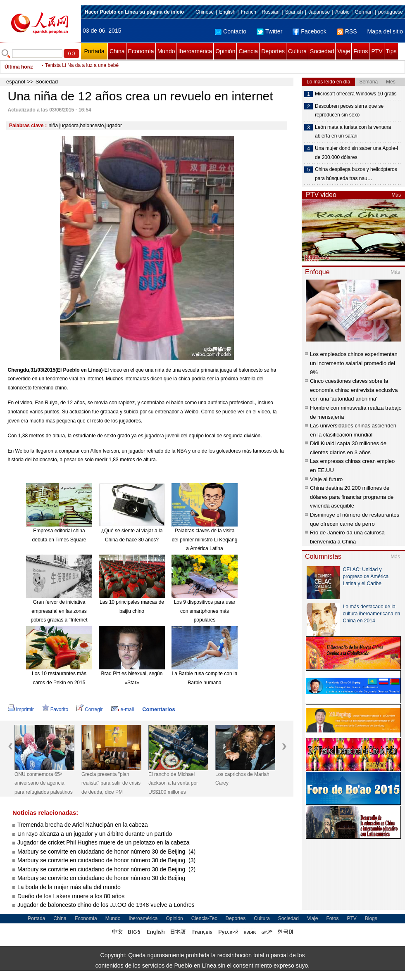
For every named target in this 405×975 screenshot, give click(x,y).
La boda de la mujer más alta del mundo (69, 887)
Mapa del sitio (385, 31)
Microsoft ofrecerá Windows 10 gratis (355, 94)
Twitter (269, 31)
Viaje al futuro (326, 479)
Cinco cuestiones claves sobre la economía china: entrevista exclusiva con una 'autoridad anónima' (354, 390)
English (227, 12)
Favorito (55, 709)
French (248, 12)
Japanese (319, 12)
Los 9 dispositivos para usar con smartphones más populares (205, 611)
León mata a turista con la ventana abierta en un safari (353, 131)
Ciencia (248, 51)
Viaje (343, 51)
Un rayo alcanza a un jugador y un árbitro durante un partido (94, 833)
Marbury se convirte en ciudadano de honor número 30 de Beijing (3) (106, 860)
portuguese (390, 12)
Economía (141, 51)
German (363, 12)
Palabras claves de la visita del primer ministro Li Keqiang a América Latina (205, 539)
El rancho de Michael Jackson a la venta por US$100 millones (173, 783)
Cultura (297, 51)
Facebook (309, 31)
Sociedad (322, 51)
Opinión (225, 51)
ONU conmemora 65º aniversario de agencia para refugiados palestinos (43, 783)
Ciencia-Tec (204, 918)
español (15, 81)
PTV (376, 51)
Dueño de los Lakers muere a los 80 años (70, 896)
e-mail (122, 709)
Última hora (18, 67)
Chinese (204, 12)
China (117, 51)
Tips (391, 51)
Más (396, 195)
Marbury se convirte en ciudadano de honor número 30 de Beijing (102, 878)
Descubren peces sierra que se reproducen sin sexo (349, 110)
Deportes (273, 51)
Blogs (371, 918)
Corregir (89, 709)
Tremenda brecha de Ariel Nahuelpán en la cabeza (82, 824)
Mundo (166, 51)
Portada (94, 51)
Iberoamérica (195, 51)
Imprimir (21, 709)
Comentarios (158, 709)
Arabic (342, 12)
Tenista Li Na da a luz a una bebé (82, 67)
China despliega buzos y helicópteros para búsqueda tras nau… (356, 173)
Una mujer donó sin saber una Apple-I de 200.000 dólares (356, 152)
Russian (270, 12)
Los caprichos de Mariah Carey (242, 778)
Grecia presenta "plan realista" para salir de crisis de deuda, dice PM (111, 783)
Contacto (230, 31)
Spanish (294, 12)
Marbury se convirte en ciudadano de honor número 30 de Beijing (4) (106, 851)
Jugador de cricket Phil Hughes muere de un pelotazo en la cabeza (103, 842)
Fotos (360, 51)
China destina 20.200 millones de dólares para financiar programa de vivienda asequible (351, 497)
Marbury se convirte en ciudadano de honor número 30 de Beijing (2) (106, 869)
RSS (347, 31)
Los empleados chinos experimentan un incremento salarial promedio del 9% (354, 363)
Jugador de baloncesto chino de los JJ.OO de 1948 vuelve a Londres (106, 904)
